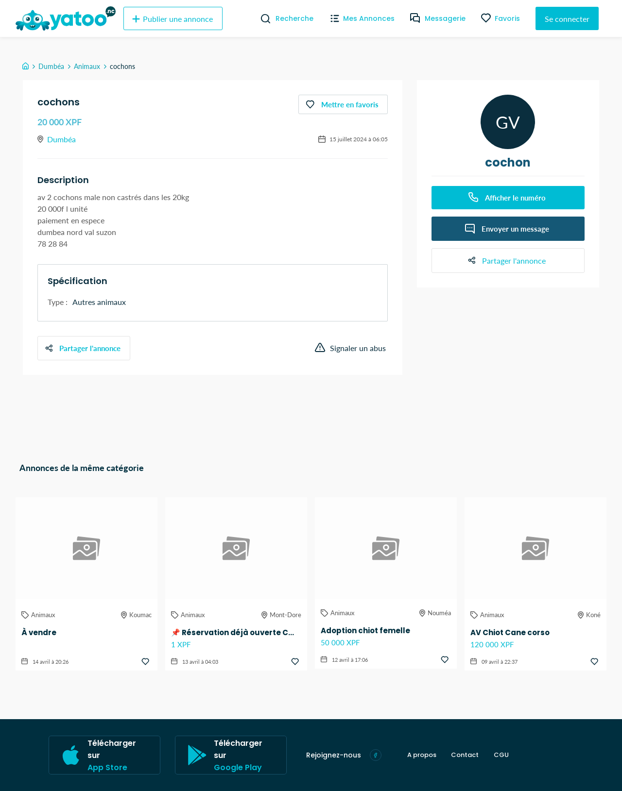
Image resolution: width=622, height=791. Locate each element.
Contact (465, 755)
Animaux (87, 66)
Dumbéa (51, 66)
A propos (421, 755)
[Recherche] (261, 18)
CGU (500, 755)
